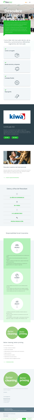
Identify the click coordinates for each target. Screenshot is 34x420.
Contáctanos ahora (8, 361)
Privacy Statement (5, 416)
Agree (24, 418)
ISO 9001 (6, 137)
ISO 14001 (15, 137)
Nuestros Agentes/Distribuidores (11, 177)
